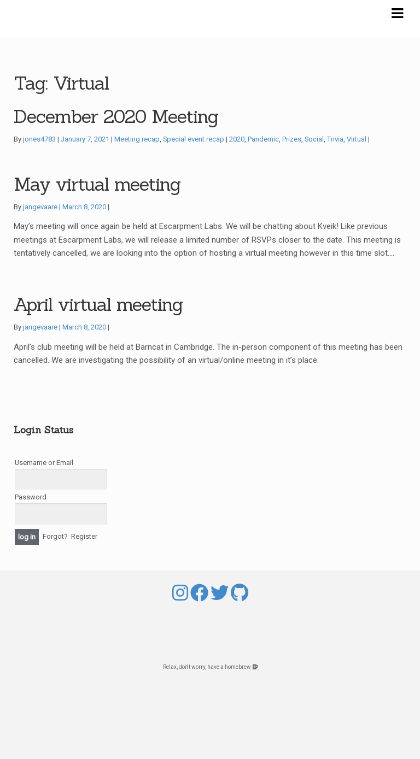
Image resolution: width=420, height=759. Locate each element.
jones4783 (39, 139)
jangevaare (40, 207)
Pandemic (263, 139)
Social (314, 139)
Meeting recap (137, 139)
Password (30, 497)
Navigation (397, 13)
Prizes (291, 139)
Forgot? (55, 536)
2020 (236, 139)
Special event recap (193, 139)
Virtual (356, 139)
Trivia (335, 139)
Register (84, 536)
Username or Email (44, 462)
